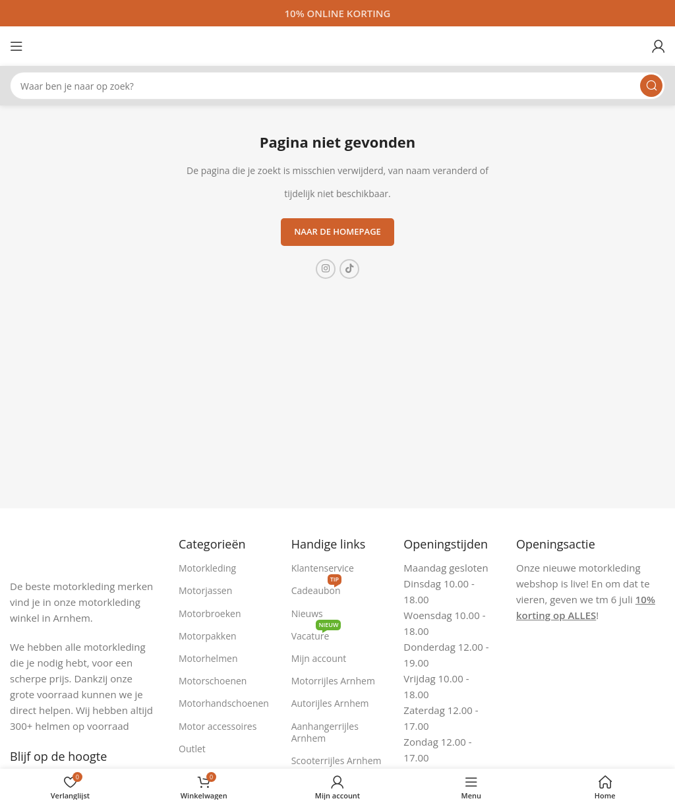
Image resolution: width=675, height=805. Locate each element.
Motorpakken (208, 636)
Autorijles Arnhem (330, 703)
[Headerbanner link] (337, 13)
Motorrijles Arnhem (333, 680)
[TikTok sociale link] (349, 269)
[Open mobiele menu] (16, 46)
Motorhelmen (208, 658)
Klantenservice (322, 568)
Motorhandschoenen (224, 703)
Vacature (316, 633)
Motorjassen (205, 590)
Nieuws (307, 613)
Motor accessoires (217, 726)
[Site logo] (337, 44)
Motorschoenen (213, 680)
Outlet (192, 748)
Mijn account (319, 658)
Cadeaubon (316, 588)
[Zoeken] (337, 86)
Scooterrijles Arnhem (336, 760)
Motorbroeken (210, 613)
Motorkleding (207, 568)
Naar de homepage (337, 231)
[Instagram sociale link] (326, 269)
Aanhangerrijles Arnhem (325, 732)
